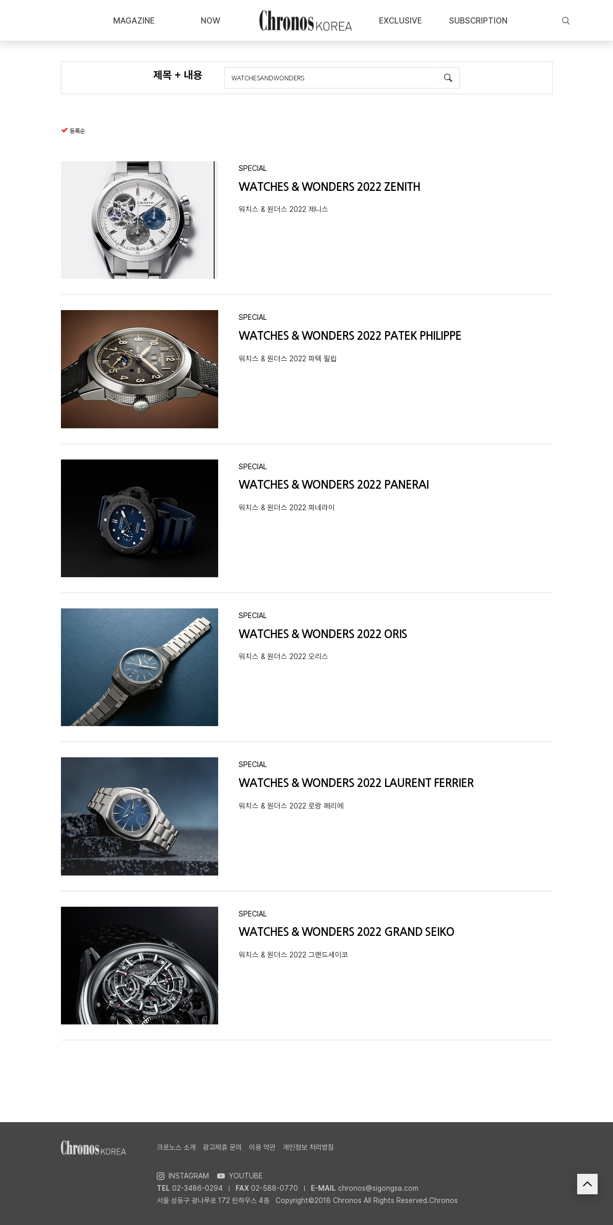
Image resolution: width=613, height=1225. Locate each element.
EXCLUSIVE (400, 21)
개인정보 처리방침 (308, 1147)
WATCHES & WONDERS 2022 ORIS (323, 634)
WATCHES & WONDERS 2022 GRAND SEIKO (346, 932)
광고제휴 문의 (222, 1147)
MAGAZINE (134, 21)
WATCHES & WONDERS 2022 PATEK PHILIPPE (350, 336)
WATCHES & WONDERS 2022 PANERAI (334, 484)
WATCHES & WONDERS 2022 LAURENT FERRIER (356, 783)
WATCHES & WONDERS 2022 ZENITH (329, 187)
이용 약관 (262, 1147)
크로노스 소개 (176, 1147)
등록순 (77, 131)
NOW (210, 21)
